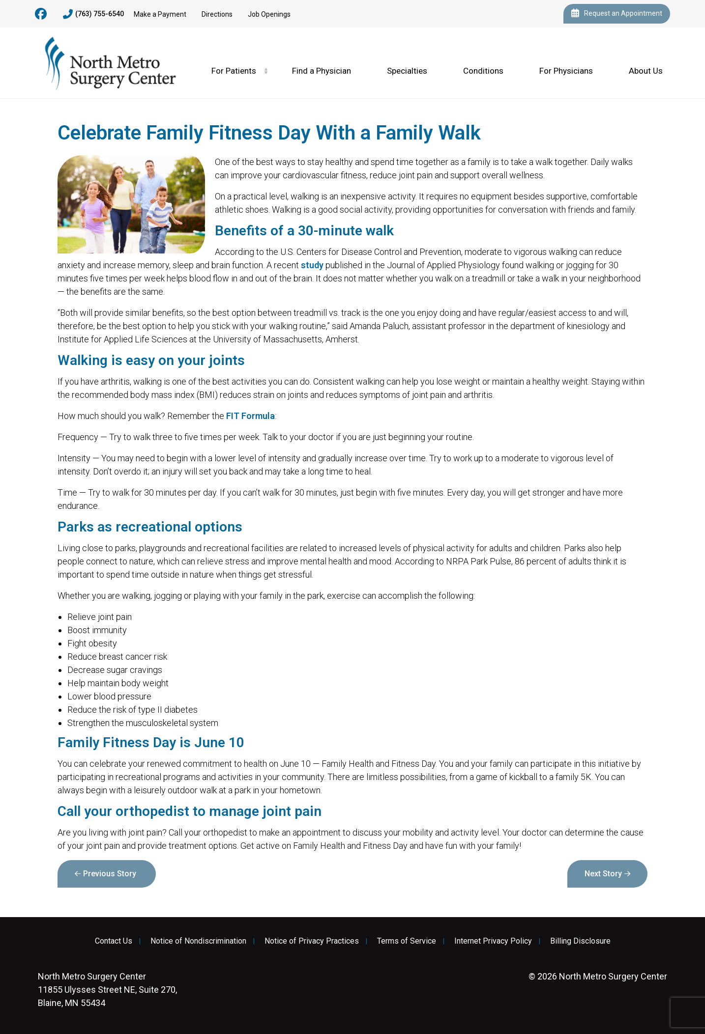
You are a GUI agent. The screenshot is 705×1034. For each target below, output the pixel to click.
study (312, 265)
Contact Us (113, 941)
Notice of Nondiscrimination (198, 941)
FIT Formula (250, 416)
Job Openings (269, 14)
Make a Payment (160, 14)
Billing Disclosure (580, 941)
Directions (217, 14)
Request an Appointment (616, 14)
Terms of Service (406, 941)
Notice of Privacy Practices (311, 941)
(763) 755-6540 (93, 14)
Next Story (603, 873)
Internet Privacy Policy (493, 941)
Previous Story (109, 873)
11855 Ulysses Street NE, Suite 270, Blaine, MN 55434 (107, 989)
